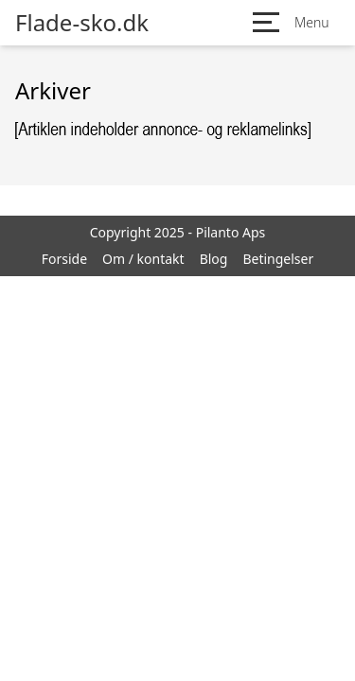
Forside (64, 259)
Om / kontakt (143, 259)
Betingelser (277, 259)
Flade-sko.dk (82, 23)
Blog (214, 259)
